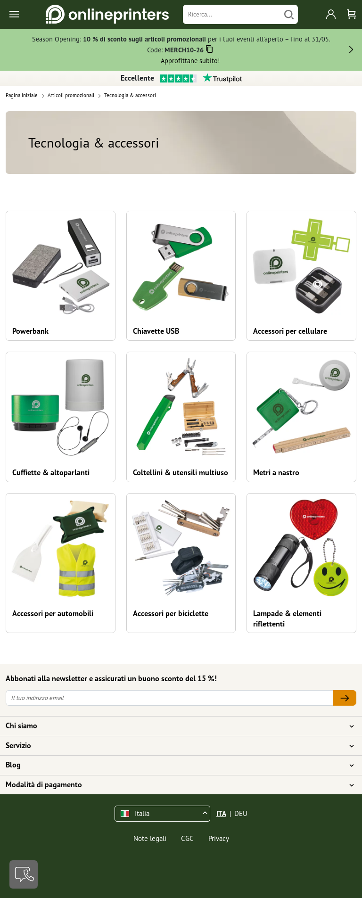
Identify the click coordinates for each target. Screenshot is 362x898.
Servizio (175, 746)
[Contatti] (23, 874)
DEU (240, 813)
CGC (187, 838)
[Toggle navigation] (15, 14)
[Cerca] (288, 14)
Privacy (218, 838)
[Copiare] (209, 51)
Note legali (149, 838)
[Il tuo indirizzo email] (169, 698)
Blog (175, 765)
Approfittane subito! (190, 60)
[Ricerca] (231, 14)
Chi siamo (175, 726)
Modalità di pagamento (175, 785)
